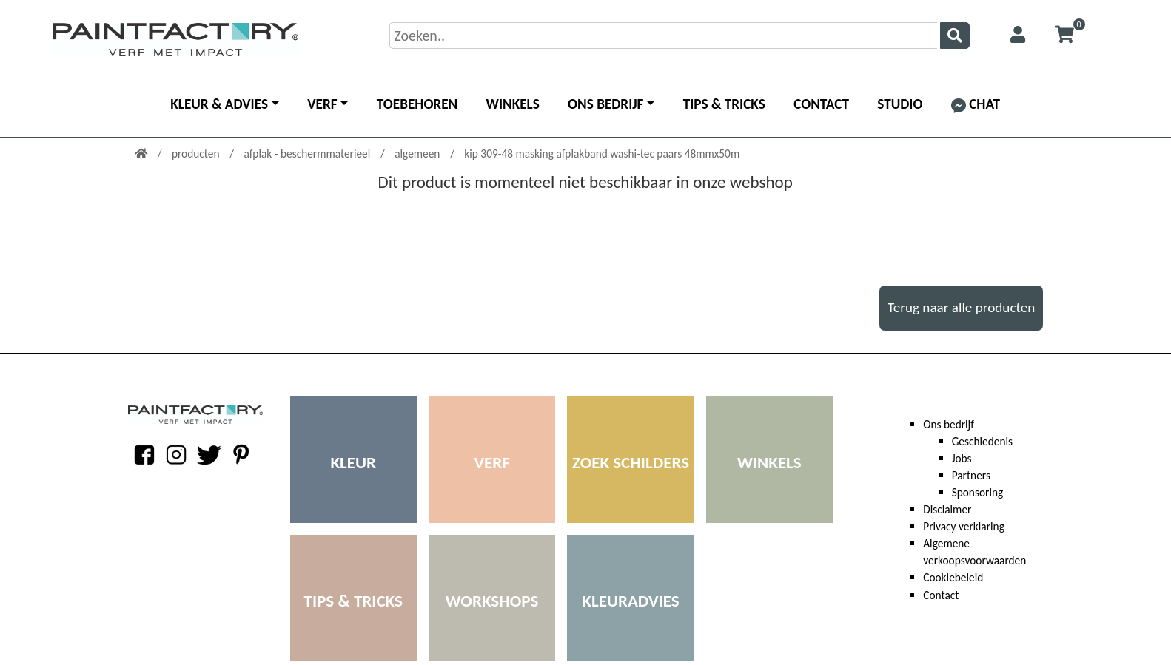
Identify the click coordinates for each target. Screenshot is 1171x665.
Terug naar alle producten (961, 307)
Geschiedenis (982, 441)
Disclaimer (947, 509)
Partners (971, 475)
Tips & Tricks (724, 103)
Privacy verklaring (963, 526)
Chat (975, 103)
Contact (821, 103)
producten (197, 153)
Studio (899, 103)
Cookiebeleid (953, 577)
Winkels (513, 103)
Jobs (962, 458)
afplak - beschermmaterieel (308, 153)
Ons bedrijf (605, 103)
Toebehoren (417, 103)
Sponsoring (978, 492)
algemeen (419, 153)
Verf (322, 103)
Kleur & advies (219, 103)
